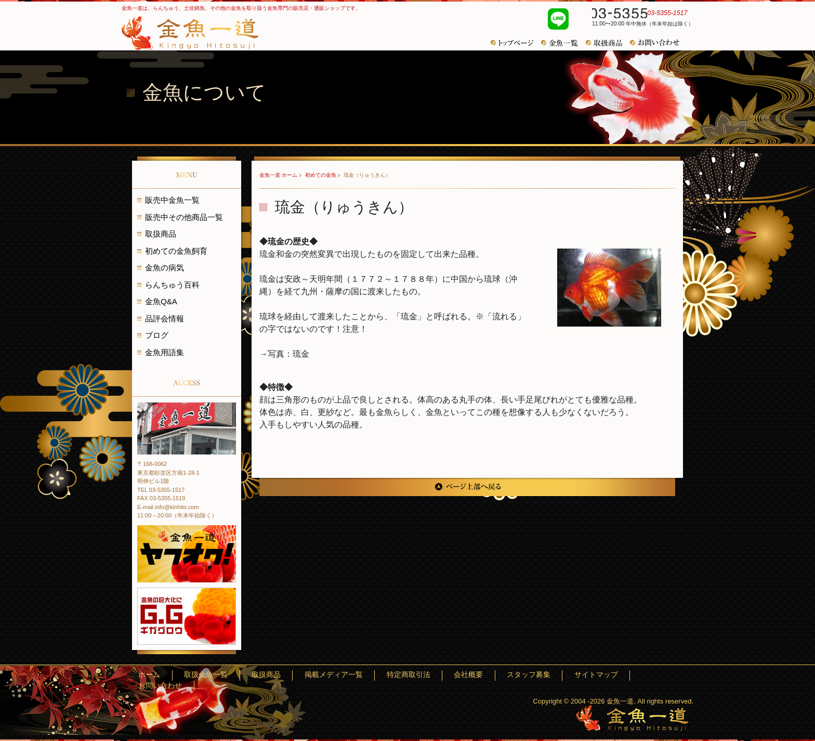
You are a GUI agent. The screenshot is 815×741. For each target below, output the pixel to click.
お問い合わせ (658, 42)
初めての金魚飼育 (176, 250)
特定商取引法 (470, 675)
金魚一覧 (563, 43)
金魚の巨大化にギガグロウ (186, 616)
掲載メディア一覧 (412, 675)
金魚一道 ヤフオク (186, 553)
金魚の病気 (164, 267)
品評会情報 (164, 318)
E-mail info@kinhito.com (168, 507)
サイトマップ (610, 675)
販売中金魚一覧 (172, 200)
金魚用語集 (164, 352)
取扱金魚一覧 (315, 675)
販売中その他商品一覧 (184, 217)
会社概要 (514, 675)
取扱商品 (608, 43)
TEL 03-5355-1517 (161, 490)
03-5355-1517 (637, 14)
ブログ (156, 335)
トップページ (515, 43)
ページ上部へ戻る (467, 487)
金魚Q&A (161, 301)
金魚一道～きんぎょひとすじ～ (632, 718)
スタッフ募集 (559, 675)
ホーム (274, 675)
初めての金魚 (321, 175)
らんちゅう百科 (172, 284)
